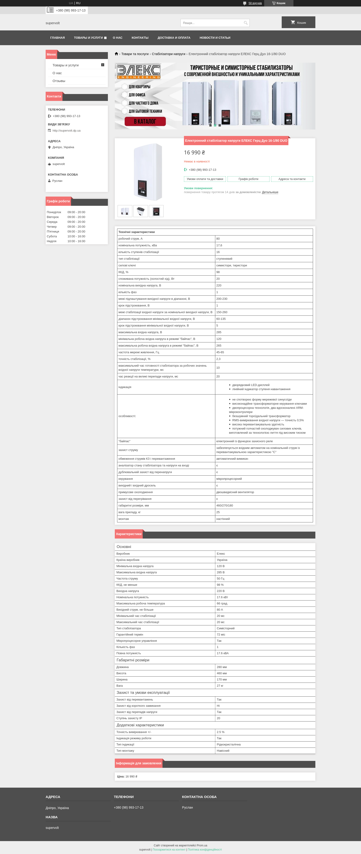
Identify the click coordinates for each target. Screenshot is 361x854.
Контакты (140, 37)
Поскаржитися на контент (169, 849)
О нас (118, 37)
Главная (57, 37)
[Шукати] (246, 23)
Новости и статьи (215, 37)
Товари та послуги (134, 54)
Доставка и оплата (174, 37)
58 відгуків (255, 3)
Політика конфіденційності (205, 849)
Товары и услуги (88, 37)
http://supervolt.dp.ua (66, 130)
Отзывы (59, 81)
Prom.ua (202, 845)
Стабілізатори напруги (168, 54)
